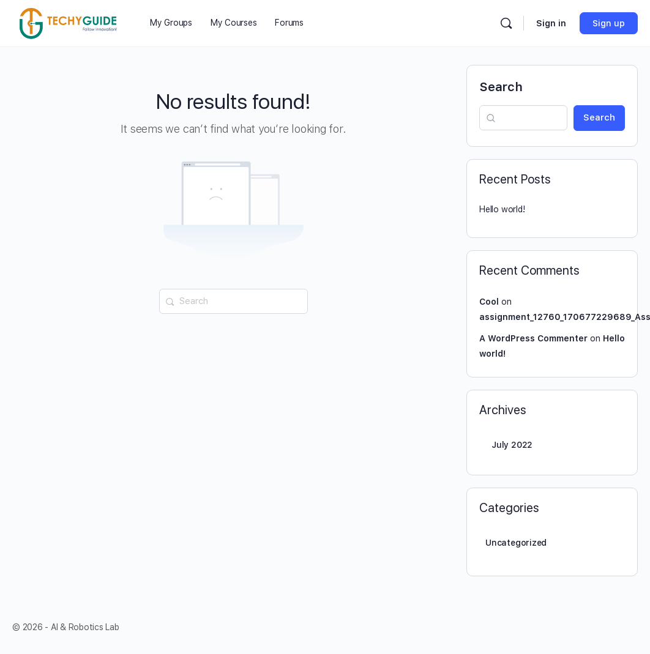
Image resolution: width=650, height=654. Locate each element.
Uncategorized (516, 543)
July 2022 (511, 445)
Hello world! (502, 209)
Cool (489, 302)
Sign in (551, 23)
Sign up (608, 23)
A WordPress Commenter (533, 338)
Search (501, 87)
